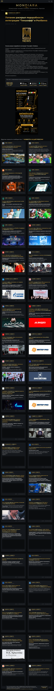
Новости (2, 10)
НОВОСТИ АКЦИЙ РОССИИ (11, 10)
